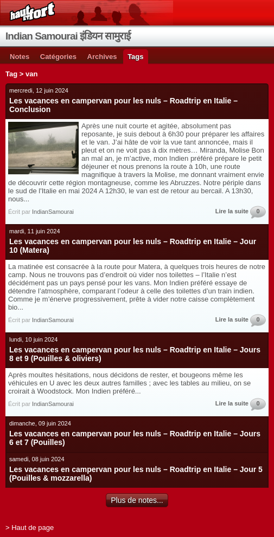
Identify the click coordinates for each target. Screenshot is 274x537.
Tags (135, 57)
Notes (19, 57)
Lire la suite (231, 211)
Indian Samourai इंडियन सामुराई (67, 36)
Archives (102, 57)
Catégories (58, 57)
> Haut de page (29, 527)
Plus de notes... (137, 500)
